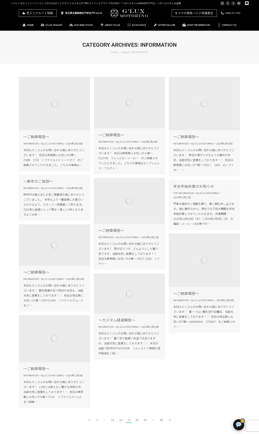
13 (128, 420)
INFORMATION (31, 143)
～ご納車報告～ (36, 136)
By (52, 143)
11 (112, 420)
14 (136, 420)
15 (145, 420)
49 (161, 420)
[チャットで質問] (238, 424)
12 (120, 420)
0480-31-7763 (230, 13)
